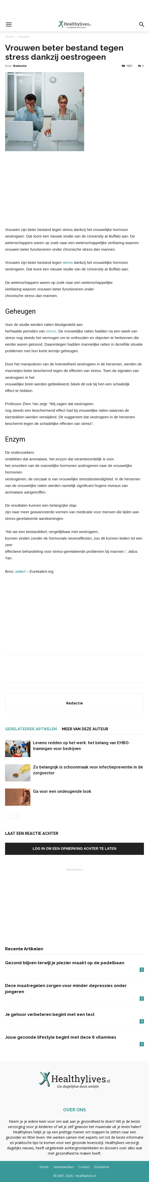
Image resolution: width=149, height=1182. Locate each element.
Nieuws (24, 36)
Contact (83, 1167)
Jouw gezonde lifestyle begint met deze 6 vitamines (60, 1037)
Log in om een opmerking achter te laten (75, 848)
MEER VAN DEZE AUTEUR (85, 729)
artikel (20, 571)
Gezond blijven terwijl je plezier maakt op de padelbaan (64, 962)
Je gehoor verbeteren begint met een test (50, 1014)
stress (68, 262)
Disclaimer (101, 1167)
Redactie (20, 66)
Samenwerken (63, 1167)
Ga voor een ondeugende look (62, 791)
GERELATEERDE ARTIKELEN (31, 729)
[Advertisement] (74, 9)
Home (9, 36)
